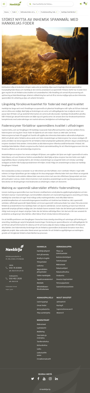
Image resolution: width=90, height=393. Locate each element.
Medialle (40, 283)
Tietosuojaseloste (62, 283)
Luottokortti (41, 328)
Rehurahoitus (42, 345)
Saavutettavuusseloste (64, 287)
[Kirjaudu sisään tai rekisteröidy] (80, 4)
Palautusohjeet (62, 268)
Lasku (39, 349)
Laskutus (40, 266)
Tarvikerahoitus (43, 341)
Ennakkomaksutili (44, 359)
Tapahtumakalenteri (45, 279)
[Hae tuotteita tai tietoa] (50, 4)
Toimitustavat (61, 261)
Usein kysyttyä (42, 302)
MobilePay (41, 332)
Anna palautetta (43, 309)
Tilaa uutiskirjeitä (43, 313)
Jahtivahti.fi (61, 302)
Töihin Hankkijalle (43, 275)
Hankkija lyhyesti (43, 251)
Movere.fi (60, 313)
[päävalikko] (4, 4)
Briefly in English (43, 258)
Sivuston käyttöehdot (64, 279)
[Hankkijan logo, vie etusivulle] (16, 3)
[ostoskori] (86, 4)
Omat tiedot (41, 305)
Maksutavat (60, 264)
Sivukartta (60, 275)
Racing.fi (60, 305)
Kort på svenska (43, 254)
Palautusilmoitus (62, 272)
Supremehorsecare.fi (65, 309)
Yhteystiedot (42, 262)
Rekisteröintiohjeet (63, 257)
